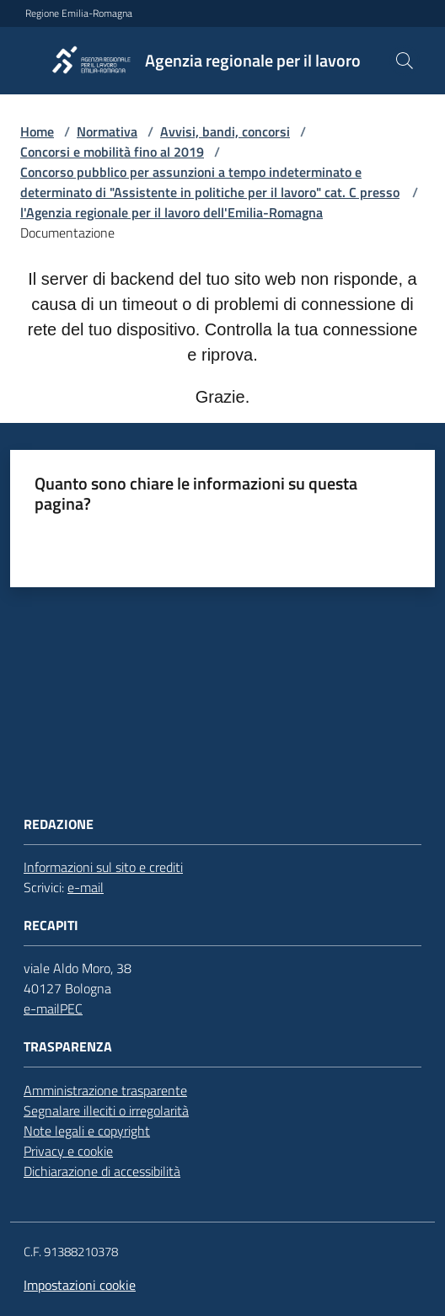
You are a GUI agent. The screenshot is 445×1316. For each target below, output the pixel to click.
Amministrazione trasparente (105, 1090)
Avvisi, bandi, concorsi (225, 131)
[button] (404, 60)
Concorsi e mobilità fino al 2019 (112, 152)
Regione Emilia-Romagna (78, 13)
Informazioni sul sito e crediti (103, 867)
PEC (71, 1008)
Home (37, 131)
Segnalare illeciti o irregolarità (106, 1110)
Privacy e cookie (68, 1151)
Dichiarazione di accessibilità (102, 1171)
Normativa (107, 131)
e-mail (85, 887)
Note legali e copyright (87, 1131)
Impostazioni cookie (80, 1285)
